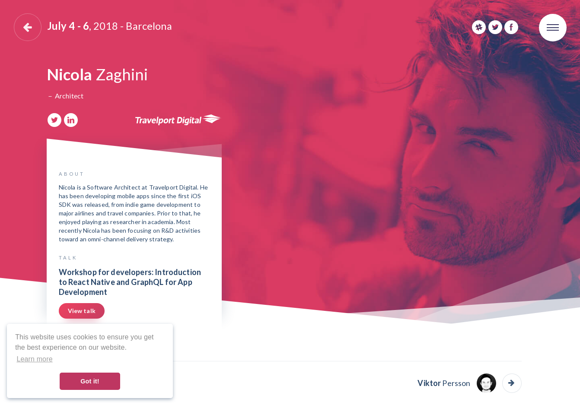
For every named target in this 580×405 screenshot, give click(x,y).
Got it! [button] (89, 381)
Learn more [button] (34, 359)
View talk (82, 310)
